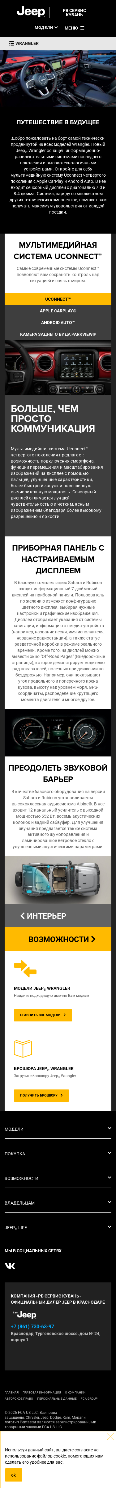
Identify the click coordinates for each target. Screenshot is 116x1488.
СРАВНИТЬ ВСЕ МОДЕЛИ (43, 1015)
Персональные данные (57, 1398)
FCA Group (89, 1398)
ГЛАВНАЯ (12, 1392)
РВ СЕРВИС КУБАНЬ (74, 12)
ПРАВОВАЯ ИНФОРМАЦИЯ (42, 1392)
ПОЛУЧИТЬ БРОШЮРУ (41, 1095)
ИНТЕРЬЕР (43, 916)
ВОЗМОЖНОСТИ (62, 939)
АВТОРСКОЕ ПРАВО (19, 1398)
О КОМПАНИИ (75, 1392)
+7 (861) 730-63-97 (32, 1327)
